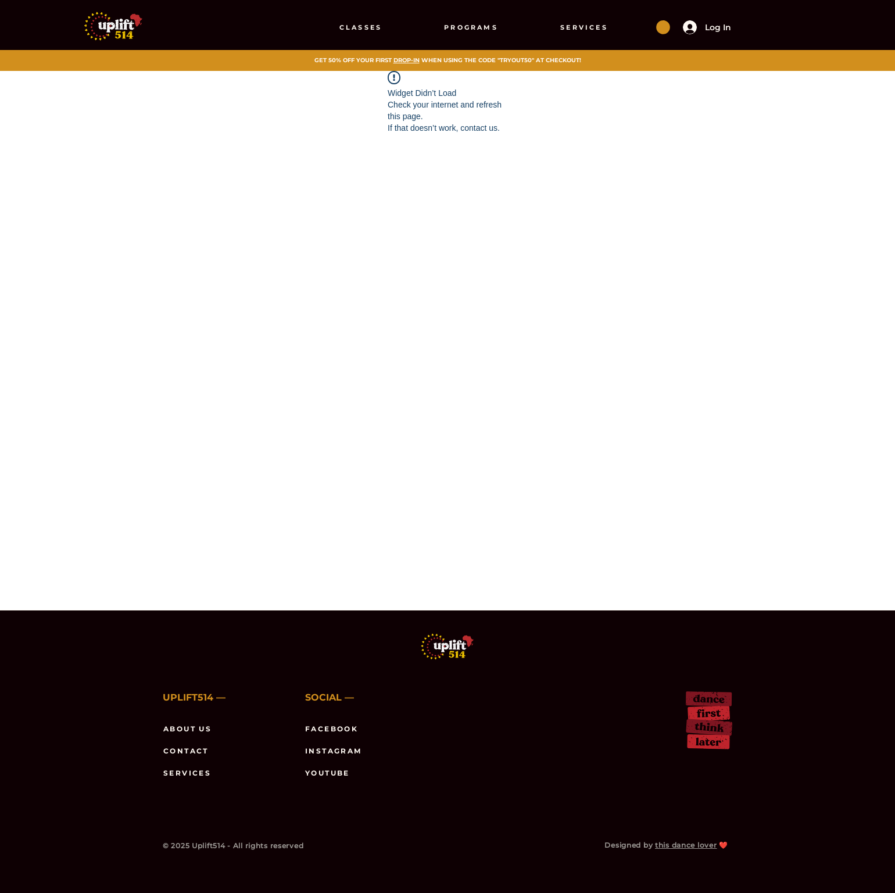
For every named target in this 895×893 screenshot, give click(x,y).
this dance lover (686, 845)
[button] (663, 27)
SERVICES (187, 773)
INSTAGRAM (333, 750)
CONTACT (186, 750)
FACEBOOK (331, 728)
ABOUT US (187, 728)
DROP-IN (406, 60)
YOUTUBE (327, 773)
